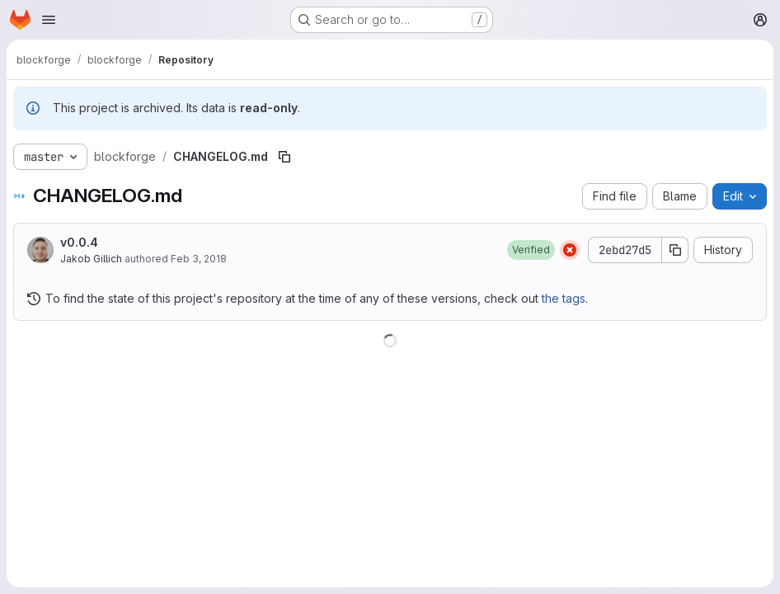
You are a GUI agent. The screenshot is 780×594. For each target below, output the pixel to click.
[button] (531, 250)
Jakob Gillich (91, 258)
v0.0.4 (79, 242)
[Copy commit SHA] (675, 250)
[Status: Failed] (570, 250)
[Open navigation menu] (48, 20)
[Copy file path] (284, 157)
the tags (563, 298)
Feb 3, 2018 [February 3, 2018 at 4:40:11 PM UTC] (199, 258)
